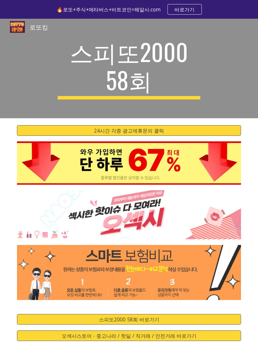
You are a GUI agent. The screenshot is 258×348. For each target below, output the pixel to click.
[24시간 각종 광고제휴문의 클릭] (129, 130)
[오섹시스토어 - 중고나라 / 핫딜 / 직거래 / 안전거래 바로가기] (129, 335)
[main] (129, 68)
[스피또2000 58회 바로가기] (129, 319)
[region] (129, 9)
